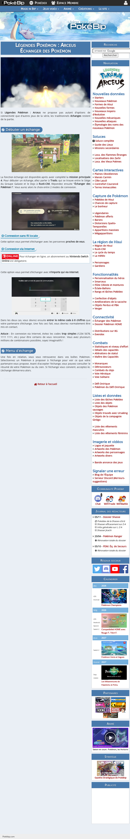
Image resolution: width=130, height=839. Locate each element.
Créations (86, 8)
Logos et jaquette (104, 445)
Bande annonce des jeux (109, 462)
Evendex (99, 334)
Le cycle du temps (105, 252)
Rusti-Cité (100, 249)
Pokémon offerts (104, 216)
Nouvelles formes (104, 107)
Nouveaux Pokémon (106, 101)
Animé (69, 8)
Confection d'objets (105, 298)
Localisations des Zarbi (108, 158)
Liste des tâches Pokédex (109, 399)
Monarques (101, 363)
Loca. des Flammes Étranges (111, 154)
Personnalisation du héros (109, 278)
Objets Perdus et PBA (107, 305)
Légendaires (102, 213)
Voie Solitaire (102, 377)
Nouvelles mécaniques (107, 117)
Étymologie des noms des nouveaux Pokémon (108, 126)
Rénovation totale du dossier (111, 540)
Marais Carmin (103, 177)
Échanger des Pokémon (108, 320)
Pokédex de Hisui (104, 199)
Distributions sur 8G (106, 331)
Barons (99, 219)
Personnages (102, 262)
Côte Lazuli (101, 180)
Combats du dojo (104, 370)
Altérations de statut (106, 353)
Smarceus (100, 281)
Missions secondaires (107, 148)
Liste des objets (103, 402)
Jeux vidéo (51, 8)
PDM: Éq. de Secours (114, 546)
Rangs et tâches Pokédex (109, 291)
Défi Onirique (102, 383)
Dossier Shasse (111, 517)
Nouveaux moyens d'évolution (104, 113)
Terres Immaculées (105, 187)
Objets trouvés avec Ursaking (111, 413)
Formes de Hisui (104, 104)
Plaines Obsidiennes (106, 173)
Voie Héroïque (103, 373)
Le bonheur (101, 206)
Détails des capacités (106, 350)
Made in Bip (29, 8)
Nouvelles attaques (105, 121)
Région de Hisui (103, 245)
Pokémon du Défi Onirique (110, 387)
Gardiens (100, 265)
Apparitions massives (107, 230)
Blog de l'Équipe (104, 474)
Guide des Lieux (104, 144)
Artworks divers (103, 455)
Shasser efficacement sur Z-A (111, 524)
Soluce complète (103, 140)
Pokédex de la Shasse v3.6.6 (111, 521)
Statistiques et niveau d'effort (111, 346)
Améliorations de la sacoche (110, 301)
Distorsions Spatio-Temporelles (104, 225)
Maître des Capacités (106, 356)
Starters (99, 97)
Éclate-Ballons (103, 288)
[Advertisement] (110, 806)
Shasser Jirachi (104, 530)
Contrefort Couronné (106, 184)
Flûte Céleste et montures (109, 285)
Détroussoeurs (103, 366)
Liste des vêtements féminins (111, 433)
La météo (100, 255)
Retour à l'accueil (45, 384)
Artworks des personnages (110, 452)
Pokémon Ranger (112, 536)
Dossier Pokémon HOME (108, 324)
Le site (104, 8)
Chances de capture (106, 203)
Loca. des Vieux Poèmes (108, 161)
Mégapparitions (104, 233)
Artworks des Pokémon (107, 449)
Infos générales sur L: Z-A (109, 527)
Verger (98, 308)
